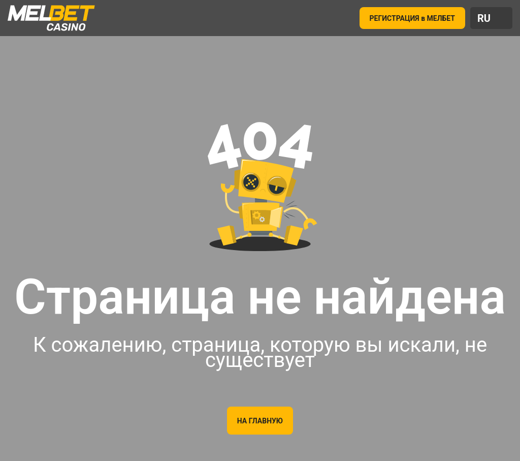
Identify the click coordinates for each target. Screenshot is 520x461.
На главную (260, 421)
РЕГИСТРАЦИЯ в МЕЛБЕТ (413, 18)
